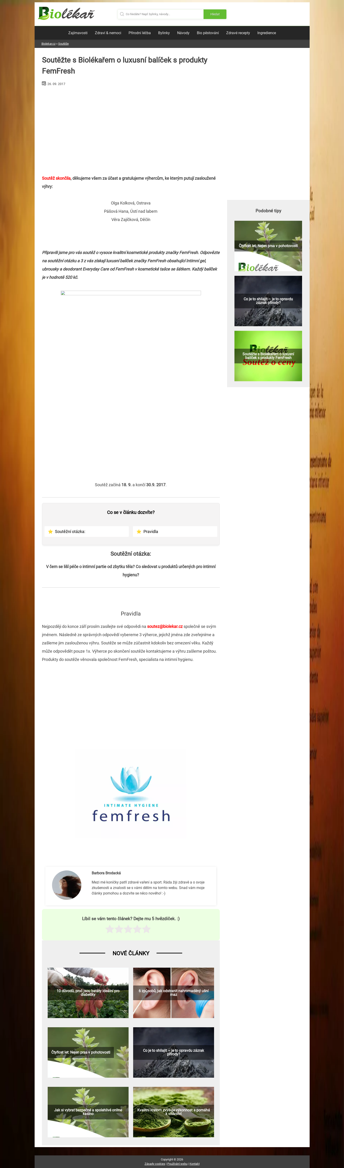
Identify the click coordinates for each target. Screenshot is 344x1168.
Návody (183, 33)
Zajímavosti (78, 33)
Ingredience (266, 33)
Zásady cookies (155, 1163)
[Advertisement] (130, 128)
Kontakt (195, 1163)
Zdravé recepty (238, 33)
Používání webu (177, 1163)
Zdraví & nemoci (108, 33)
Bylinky (164, 33)
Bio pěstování (208, 33)
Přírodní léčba (140, 33)
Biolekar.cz (48, 43)
